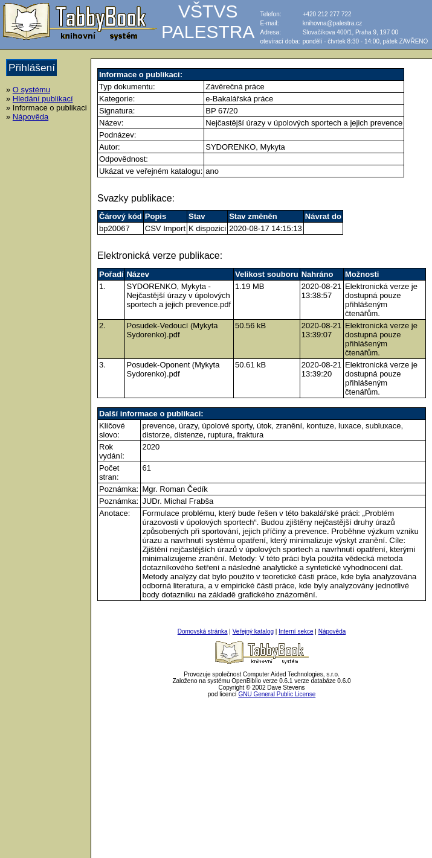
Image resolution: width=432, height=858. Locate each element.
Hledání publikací (43, 98)
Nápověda (30, 116)
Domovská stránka (203, 631)
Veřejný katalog (253, 631)
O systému (31, 89)
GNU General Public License (276, 694)
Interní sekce (296, 631)
